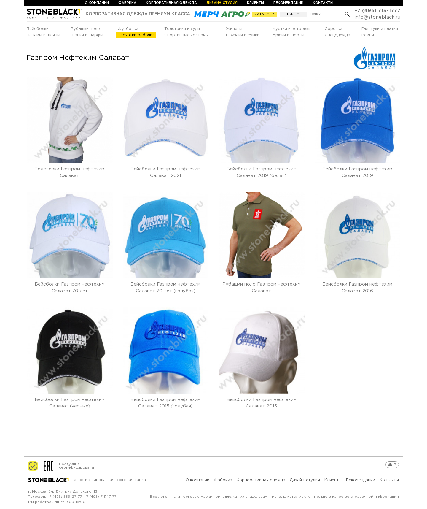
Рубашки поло (85, 29)
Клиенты (255, 2)
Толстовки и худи (182, 29)
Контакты (323, 2)
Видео (293, 14)
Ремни (367, 35)
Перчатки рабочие (136, 35)
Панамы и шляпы (43, 35)
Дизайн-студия (222, 2)
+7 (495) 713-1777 (377, 11)
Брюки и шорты (288, 35)
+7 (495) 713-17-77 (100, 496)
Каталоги (264, 14)
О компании (97, 2)
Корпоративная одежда (171, 2)
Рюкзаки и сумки (242, 35)
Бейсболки (38, 29)
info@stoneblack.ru (377, 17)
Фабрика (127, 2)
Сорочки (333, 29)
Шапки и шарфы (87, 35)
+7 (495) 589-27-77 (64, 496)
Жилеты (234, 29)
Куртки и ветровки (292, 29)
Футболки (128, 29)
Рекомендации (288, 2)
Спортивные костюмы (186, 35)
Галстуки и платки (379, 29)
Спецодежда (337, 35)
